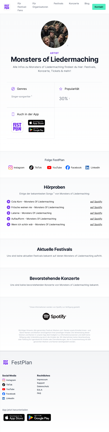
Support (41, 383)
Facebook (8, 394)
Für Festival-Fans (22, 7)
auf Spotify (96, 201)
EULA (39, 390)
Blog (87, 3)
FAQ (39, 393)
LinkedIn (8, 398)
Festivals (58, 3)
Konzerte (74, 3)
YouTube (8, 389)
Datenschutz (43, 386)
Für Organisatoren (40, 5)
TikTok (7, 384)
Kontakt (99, 6)
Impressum (42, 379)
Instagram (9, 380)
